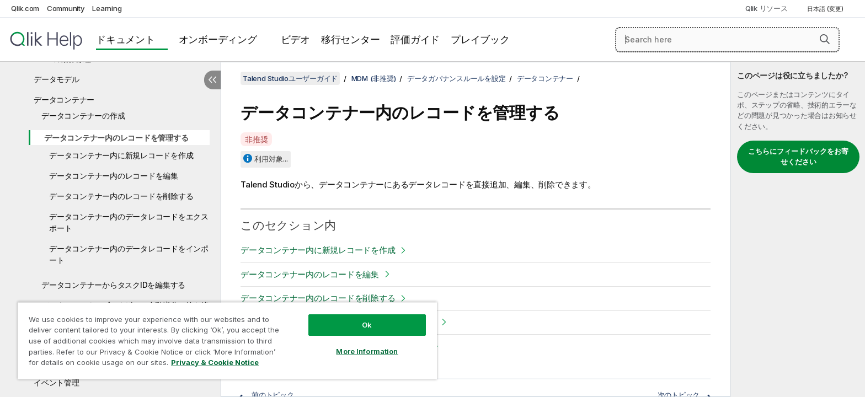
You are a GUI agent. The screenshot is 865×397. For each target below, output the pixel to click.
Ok (367, 324)
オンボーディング (218, 39)
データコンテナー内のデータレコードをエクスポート (129, 222)
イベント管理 (56, 382)
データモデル (56, 79)
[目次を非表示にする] (212, 80)
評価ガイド (415, 39)
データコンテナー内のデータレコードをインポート (129, 254)
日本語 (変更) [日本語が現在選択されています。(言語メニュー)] (826, 9)
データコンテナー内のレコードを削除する (121, 196)
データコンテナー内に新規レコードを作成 (121, 155)
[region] (227, 340)
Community (66, 8)
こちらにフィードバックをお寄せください (798, 157)
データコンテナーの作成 (83, 115)
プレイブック (480, 39)
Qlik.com (25, 8)
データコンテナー (64, 99)
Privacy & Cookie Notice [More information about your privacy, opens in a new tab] (215, 362)
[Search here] (727, 39)
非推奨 (256, 139)
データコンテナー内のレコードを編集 (113, 175)
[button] (824, 39)
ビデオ (295, 39)
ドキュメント (125, 39)
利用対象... (271, 158)
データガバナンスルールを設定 (456, 78)
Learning (106, 8)
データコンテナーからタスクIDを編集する (113, 284)
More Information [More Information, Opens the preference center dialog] (367, 351)
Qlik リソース (766, 8)
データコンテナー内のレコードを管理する (116, 137)
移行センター (350, 39)
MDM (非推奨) (373, 78)
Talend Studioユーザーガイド (290, 78)
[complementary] (797, 229)
